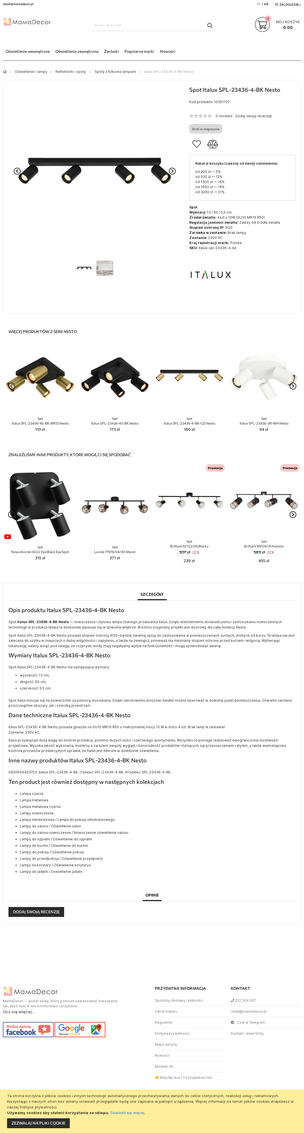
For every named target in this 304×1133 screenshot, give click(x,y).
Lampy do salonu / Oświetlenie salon (50, 826)
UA (266, 4)
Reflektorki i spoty (71, 71)
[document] (152, 1111)
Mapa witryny (166, 1044)
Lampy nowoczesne (37, 813)
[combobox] (152, 25)
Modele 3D (164, 1066)
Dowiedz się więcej (127, 1112)
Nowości (162, 1055)
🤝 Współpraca (167, 1077)
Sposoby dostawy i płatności (179, 1000)
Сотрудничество (197, 1077)
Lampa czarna (31, 793)
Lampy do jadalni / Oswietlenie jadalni (51, 871)
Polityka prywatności (172, 1033)
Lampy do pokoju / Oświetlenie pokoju (52, 852)
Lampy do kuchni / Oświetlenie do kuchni (54, 845)
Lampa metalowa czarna (40, 806)
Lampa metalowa (34, 800)
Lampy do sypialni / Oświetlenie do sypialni (56, 839)
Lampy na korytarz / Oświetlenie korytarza (55, 865)
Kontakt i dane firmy (247, 1033)
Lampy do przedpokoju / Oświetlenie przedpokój (61, 858)
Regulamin (163, 1022)
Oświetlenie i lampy (31, 71)
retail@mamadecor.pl (249, 1011)
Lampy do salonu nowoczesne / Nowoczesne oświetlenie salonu (74, 832)
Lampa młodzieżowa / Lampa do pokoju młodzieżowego (67, 819)
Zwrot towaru (166, 1011)
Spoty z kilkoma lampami (115, 71)
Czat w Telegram (248, 1022)
